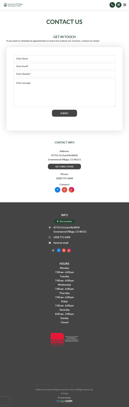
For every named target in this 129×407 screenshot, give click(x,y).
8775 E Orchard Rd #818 (66, 227)
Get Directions (64, 166)
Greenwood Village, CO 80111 (70, 231)
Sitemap (64, 393)
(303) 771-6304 (64, 178)
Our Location (66, 221)
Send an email (60, 242)
